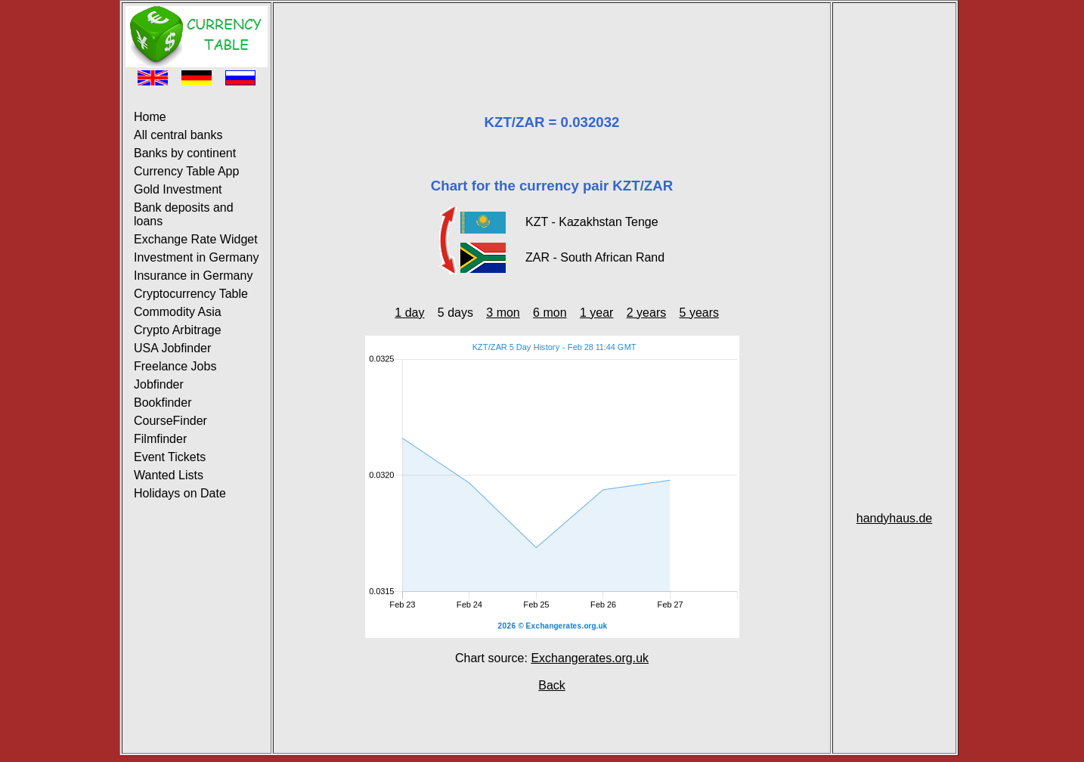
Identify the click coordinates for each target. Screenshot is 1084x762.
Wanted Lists (168, 475)
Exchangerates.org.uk (590, 658)
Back (551, 685)
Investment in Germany (196, 257)
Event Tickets (170, 457)
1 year (596, 312)
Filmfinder (160, 438)
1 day (409, 312)
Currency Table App (186, 171)
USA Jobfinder (172, 348)
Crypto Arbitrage (177, 330)
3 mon (502, 312)
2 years (646, 312)
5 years (699, 312)
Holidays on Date (180, 493)
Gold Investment (178, 189)
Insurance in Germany (193, 275)
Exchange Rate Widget (196, 239)
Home (150, 116)
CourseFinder (170, 420)
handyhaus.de (894, 518)
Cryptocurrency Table (191, 293)
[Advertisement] (552, 40)
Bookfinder (163, 402)
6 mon (549, 312)
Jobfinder (159, 384)
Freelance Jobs (175, 366)
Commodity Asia (177, 311)
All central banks (178, 135)
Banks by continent (185, 153)
